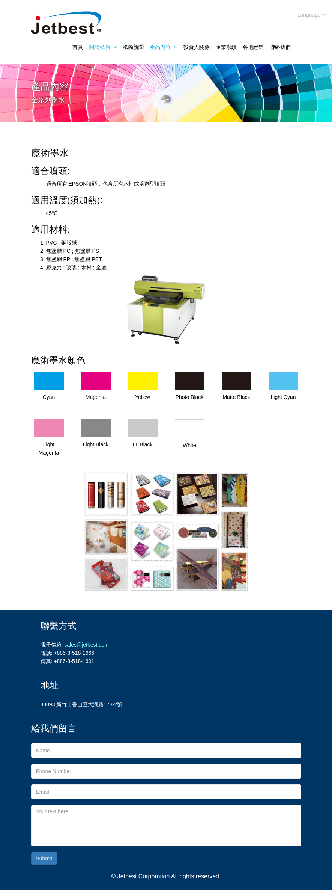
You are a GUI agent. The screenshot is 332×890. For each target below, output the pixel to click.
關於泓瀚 (103, 47)
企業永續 (226, 47)
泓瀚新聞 (133, 47)
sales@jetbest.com (86, 645)
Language (311, 15)
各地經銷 (253, 47)
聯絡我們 (280, 47)
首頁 (77, 47)
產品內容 (163, 47)
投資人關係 (196, 47)
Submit (44, 858)
